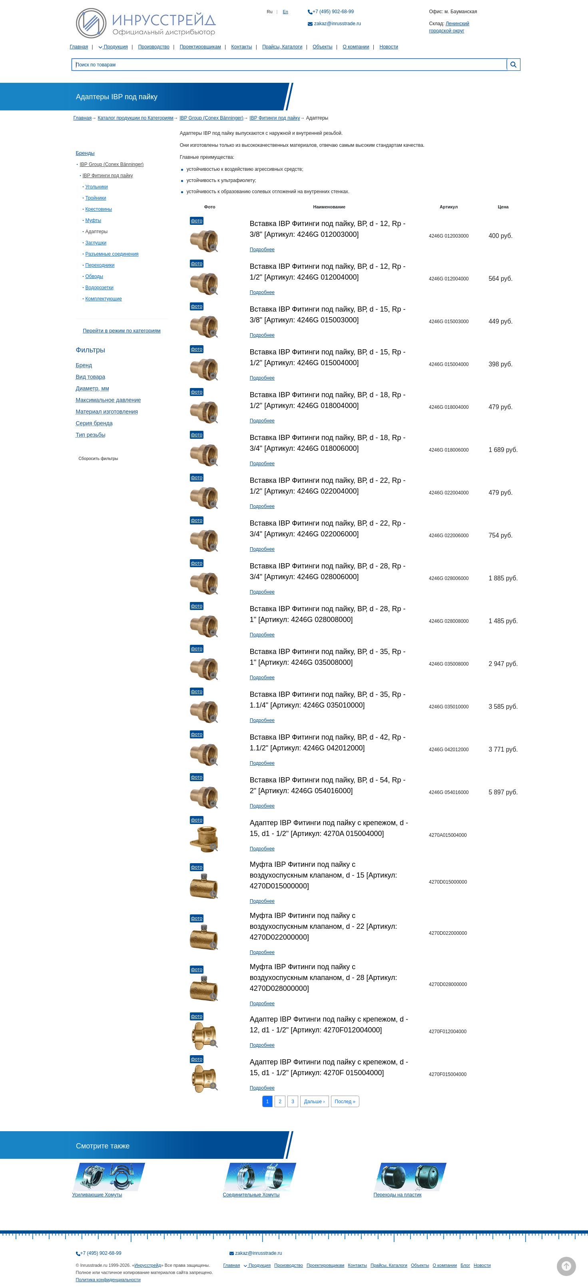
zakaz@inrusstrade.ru (337, 23)
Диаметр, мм (92, 388)
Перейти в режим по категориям (121, 331)
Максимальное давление (108, 400)
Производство (153, 47)
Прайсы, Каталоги (282, 47)
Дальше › (314, 1101)
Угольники (97, 187)
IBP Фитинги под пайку (274, 118)
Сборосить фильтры (98, 458)
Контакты (241, 47)
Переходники (100, 265)
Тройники (96, 198)
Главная (79, 47)
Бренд (84, 365)
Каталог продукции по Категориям (135, 118)
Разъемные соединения (112, 254)
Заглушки (96, 243)
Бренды (85, 153)
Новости (389, 47)
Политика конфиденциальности (108, 1279)
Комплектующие (104, 299)
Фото (196, 221)
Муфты (94, 220)
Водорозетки (100, 287)
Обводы (94, 276)
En (285, 11)
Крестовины (99, 209)
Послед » (345, 1101)
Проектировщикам (200, 47)
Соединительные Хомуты (251, 1195)
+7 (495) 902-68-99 (333, 11)
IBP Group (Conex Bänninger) (211, 118)
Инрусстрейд (147, 1265)
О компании (356, 47)
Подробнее (262, 249)
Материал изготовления (107, 411)
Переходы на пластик (398, 1195)
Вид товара (91, 377)
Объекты (323, 47)
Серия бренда (94, 423)
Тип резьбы (91, 435)
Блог (465, 1265)
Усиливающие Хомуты (97, 1195)
